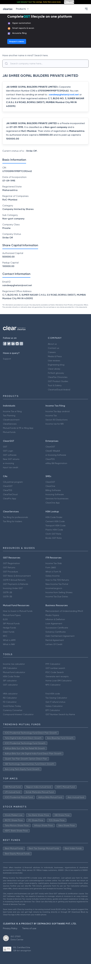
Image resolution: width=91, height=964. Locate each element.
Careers (52, 352)
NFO (5, 636)
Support (7, 359)
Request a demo (16, 41)
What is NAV (9, 644)
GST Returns (9, 567)
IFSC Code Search (55, 672)
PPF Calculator (53, 664)
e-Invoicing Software (56, 455)
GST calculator (10, 685)
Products (23, 8)
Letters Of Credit (54, 644)
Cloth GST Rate (53, 534)
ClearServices (10, 424)
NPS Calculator (53, 685)
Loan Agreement (54, 623)
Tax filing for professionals (15, 517)
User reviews (54, 360)
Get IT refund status (55, 702)
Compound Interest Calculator (18, 714)
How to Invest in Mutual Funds (17, 611)
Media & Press (55, 356)
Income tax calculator (14, 664)
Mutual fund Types (12, 615)
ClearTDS (50, 459)
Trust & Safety (55, 385)
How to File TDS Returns (57, 580)
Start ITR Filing (69, 2)
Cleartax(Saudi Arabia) (59, 389)
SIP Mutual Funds (11, 623)
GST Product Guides (58, 381)
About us (52, 344)
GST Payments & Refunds (15, 584)
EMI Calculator (10, 668)
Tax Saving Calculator (56, 698)
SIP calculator (10, 680)
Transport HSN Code (56, 525)
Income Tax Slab (54, 563)
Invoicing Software (55, 494)
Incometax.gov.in (54, 588)
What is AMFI (9, 640)
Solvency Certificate (56, 632)
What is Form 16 (53, 571)
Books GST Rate (54, 538)
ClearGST (50, 446)
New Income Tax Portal (57, 584)
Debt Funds (8, 632)
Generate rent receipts (57, 676)
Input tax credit (10, 467)
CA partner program (13, 482)
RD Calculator (10, 698)
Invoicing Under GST (13, 588)
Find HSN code (53, 693)
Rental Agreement (55, 640)
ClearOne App (53, 502)
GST (5, 446)
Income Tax (51, 415)
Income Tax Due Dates (57, 596)
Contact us (53, 348)
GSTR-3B (7, 596)
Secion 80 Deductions (57, 419)
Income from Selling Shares (59, 592)
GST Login (8, 451)
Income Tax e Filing (12, 411)
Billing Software (53, 490)
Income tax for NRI (55, 424)
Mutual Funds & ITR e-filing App (18, 428)
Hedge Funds (9, 627)
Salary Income (53, 576)
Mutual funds (9, 432)
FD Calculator (9, 702)
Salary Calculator (54, 706)
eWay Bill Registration (56, 463)
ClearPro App (9, 498)
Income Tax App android (58, 411)
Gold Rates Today (12, 706)
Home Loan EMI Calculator (59, 680)
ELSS (5, 619)
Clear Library (54, 369)
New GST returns (11, 459)
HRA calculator (10, 693)
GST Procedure (10, 571)
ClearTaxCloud (10, 494)
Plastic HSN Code (54, 529)
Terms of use (29, 928)
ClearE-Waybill (53, 451)
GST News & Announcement (17, 576)
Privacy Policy (10, 928)
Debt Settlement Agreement (60, 636)
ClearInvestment (11, 419)
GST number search (55, 668)
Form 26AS (51, 567)
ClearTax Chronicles (57, 377)
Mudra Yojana (52, 615)
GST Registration (11, 563)
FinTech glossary (56, 373)
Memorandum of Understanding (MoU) (64, 611)
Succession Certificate (57, 627)
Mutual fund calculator (14, 672)
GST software (9, 455)
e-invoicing (8, 463)
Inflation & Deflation (55, 619)
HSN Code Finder (54, 517)
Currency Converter (12, 710)
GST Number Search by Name (60, 714)
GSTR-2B (7, 592)
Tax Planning (9, 415)
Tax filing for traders (12, 521)
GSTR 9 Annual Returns (14, 580)
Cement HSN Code (55, 521)
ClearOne (50, 486)
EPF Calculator (53, 710)
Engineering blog (56, 364)
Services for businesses (57, 498)
